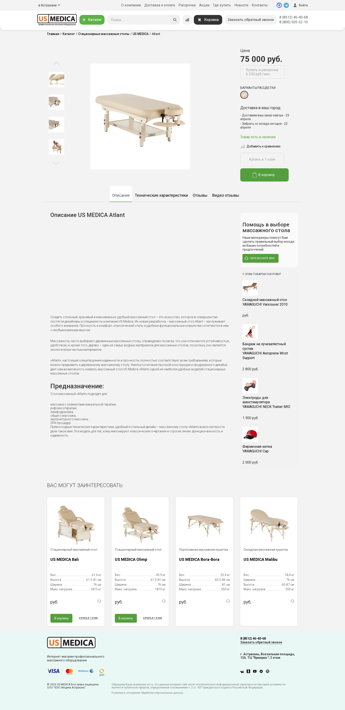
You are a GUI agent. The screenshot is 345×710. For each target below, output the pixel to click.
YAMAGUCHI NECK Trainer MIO (269, 402)
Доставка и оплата (159, 5)
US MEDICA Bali (64, 559)
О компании (131, 5)
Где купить (222, 5)
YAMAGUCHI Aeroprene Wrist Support (269, 351)
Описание (121, 195)
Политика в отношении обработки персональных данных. (148, 692)
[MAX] (279, 5)
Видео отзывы (225, 195)
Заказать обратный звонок (251, 20)
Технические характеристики (161, 195)
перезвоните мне (260, 258)
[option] (56, 80)
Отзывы (200, 195)
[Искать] (175, 20)
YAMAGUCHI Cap (269, 448)
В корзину (263, 175)
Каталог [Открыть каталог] (92, 20)
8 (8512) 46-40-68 (293, 17)
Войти (300, 5)
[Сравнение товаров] (187, 20)
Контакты (260, 5)
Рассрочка (187, 5)
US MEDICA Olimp (131, 559)
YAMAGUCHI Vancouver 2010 (269, 302)
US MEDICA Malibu (260, 559)
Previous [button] (56, 63)
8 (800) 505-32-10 (293, 22)
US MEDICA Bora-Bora (199, 559)
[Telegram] (286, 5)
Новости (241, 5)
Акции (204, 5)
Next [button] (56, 163)
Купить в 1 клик (262, 159)
